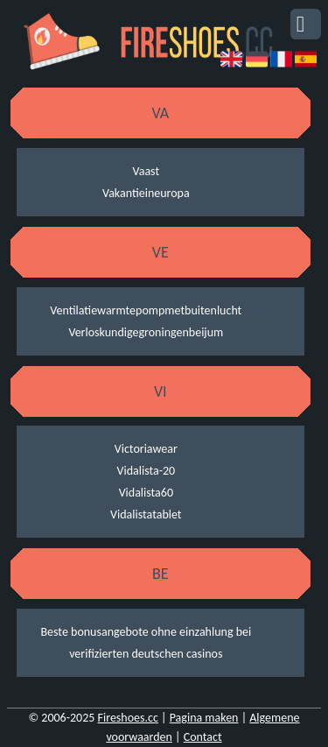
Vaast (146, 171)
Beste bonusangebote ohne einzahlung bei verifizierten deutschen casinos (145, 642)
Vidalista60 (146, 492)
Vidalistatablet (145, 514)
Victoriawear (146, 448)
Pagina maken (204, 717)
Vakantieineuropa (146, 193)
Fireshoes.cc (128, 717)
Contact (203, 736)
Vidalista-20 (145, 470)
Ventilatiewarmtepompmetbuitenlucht (145, 310)
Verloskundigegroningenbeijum (145, 332)
